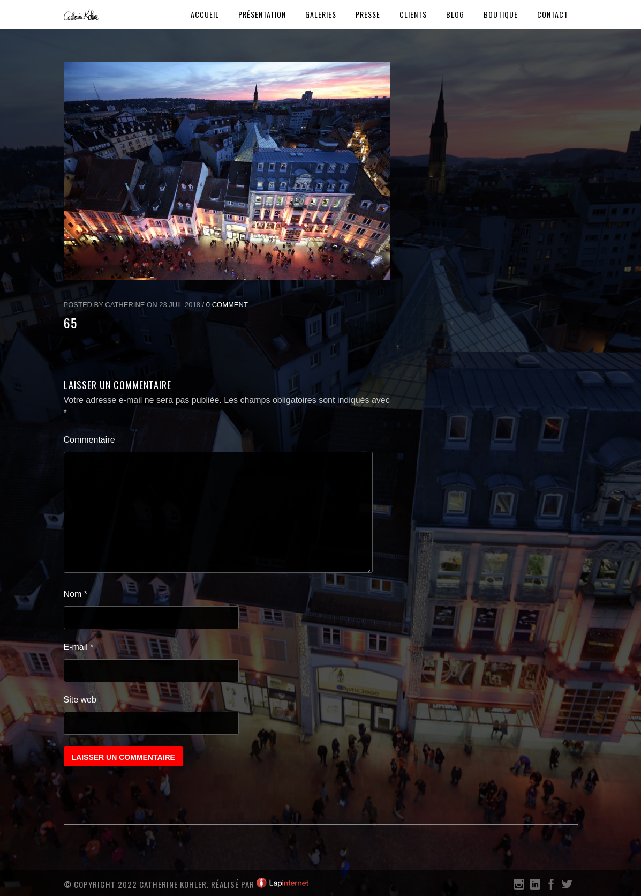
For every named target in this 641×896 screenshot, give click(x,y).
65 (70, 322)
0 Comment (227, 305)
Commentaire (89, 439)
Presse (368, 14)
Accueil (205, 14)
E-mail (79, 647)
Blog (455, 14)
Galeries (320, 14)
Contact (552, 14)
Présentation (262, 14)
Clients (413, 14)
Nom (75, 594)
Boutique (501, 14)
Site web (80, 699)
